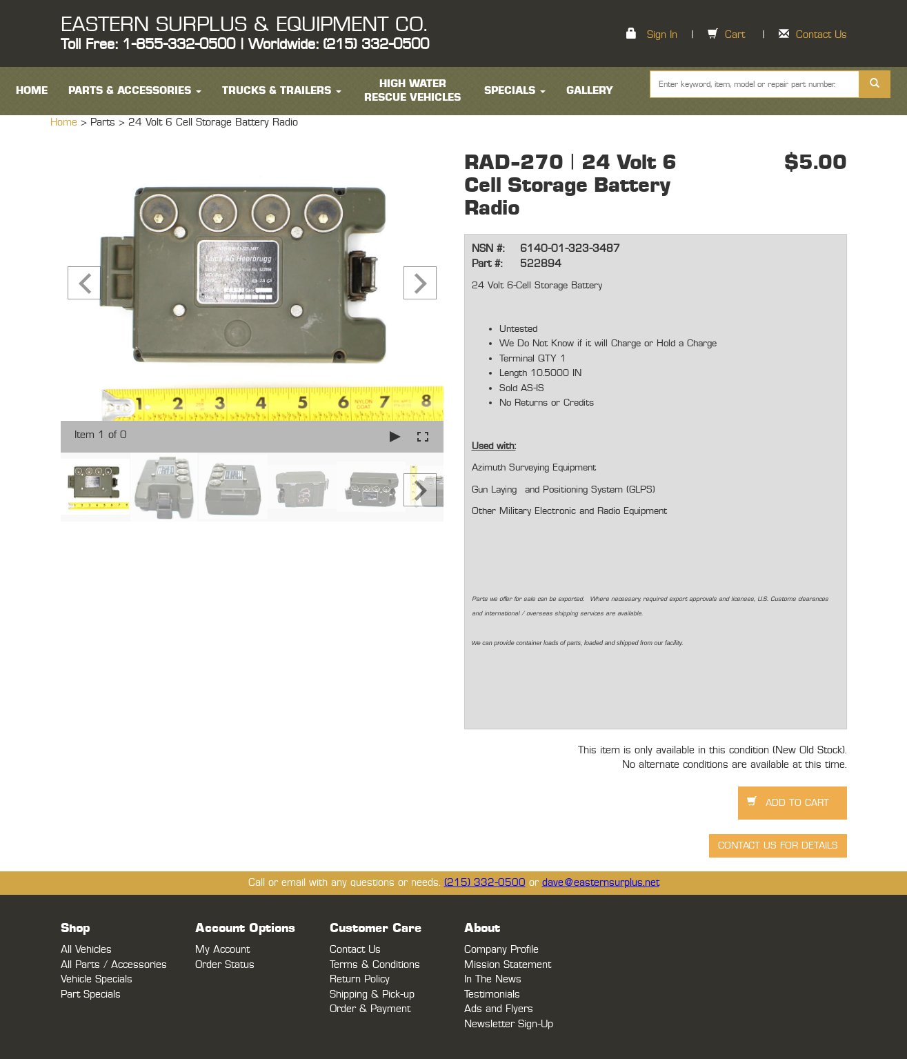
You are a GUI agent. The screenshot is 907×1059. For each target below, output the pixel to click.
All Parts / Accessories (114, 965)
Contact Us (821, 35)
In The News (492, 979)
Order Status (225, 965)
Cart (735, 35)
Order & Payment (370, 1009)
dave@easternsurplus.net (600, 883)
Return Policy (360, 979)
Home (65, 122)
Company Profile (501, 949)
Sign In (662, 35)
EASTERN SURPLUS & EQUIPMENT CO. (244, 24)
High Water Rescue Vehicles (412, 91)
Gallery (589, 91)
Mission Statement (507, 965)
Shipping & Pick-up (372, 994)
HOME (32, 91)
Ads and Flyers (498, 1009)
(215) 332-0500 (485, 883)
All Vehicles (86, 949)
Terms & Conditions (375, 965)
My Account (222, 949)
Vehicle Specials (96, 979)
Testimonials (492, 994)
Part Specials (91, 994)
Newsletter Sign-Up (508, 1024)
